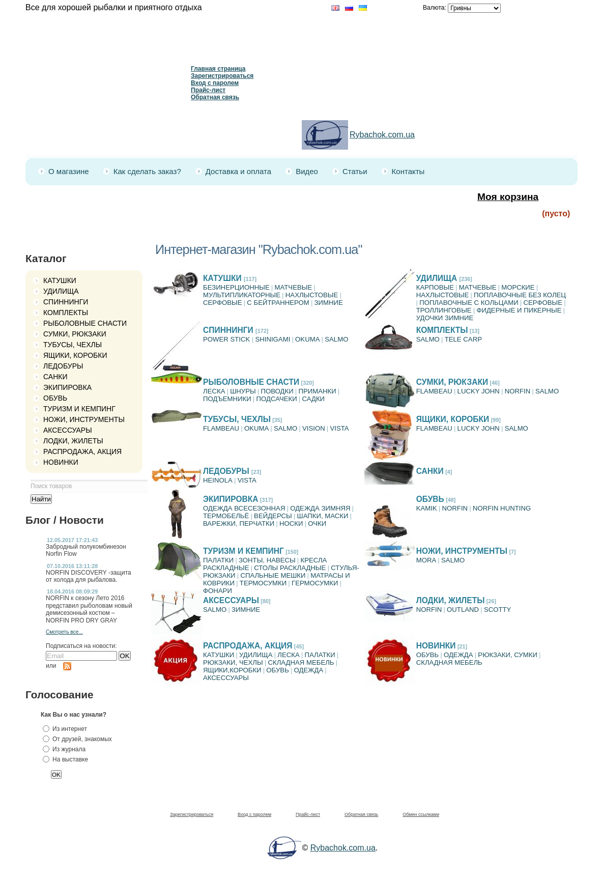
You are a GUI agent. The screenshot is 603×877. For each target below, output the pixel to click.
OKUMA (307, 339)
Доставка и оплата (238, 171)
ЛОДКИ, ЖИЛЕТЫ (73, 441)
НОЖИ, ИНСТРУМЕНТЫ (84, 419)
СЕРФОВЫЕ (222, 302)
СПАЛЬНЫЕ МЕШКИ (272, 575)
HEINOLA (218, 480)
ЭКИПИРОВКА (67, 387)
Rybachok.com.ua (382, 134)
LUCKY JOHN (478, 391)
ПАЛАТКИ (218, 560)
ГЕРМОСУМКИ (315, 583)
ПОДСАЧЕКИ (276, 399)
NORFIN (518, 391)
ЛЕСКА (214, 391)
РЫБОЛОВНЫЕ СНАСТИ (85, 323)
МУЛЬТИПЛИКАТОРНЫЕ (241, 295)
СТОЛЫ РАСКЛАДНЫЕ (290, 568)
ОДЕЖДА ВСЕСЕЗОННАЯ (244, 508)
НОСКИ (291, 523)
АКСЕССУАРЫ (67, 430)
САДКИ (313, 399)
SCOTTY (497, 609)
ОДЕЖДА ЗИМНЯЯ (320, 508)
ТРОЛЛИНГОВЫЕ (444, 310)
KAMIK (426, 508)
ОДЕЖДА (309, 670)
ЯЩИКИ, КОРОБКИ (75, 355)
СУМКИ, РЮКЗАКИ (74, 334)
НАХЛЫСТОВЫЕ (311, 295)
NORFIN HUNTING (502, 508)
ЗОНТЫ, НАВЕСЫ (267, 560)
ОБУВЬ (55, 398)
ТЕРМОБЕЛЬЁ (226, 516)
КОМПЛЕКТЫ (65, 312)
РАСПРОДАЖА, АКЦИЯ (82, 451)
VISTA (339, 428)
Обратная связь (215, 97)
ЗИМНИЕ (328, 302)
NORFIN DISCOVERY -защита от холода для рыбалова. (88, 576)
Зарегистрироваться (222, 75)
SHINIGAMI (272, 339)
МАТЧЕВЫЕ (293, 287)
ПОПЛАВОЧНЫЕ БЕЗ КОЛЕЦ (520, 295)
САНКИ (55, 377)
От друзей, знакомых (82, 739)
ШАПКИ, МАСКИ (323, 516)
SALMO (336, 339)
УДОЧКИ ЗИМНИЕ (445, 318)
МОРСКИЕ (517, 287)
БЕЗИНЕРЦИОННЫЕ (236, 287)
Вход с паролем (215, 83)
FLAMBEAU (434, 391)
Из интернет (69, 728)
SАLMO (428, 339)
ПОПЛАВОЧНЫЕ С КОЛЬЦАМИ (469, 302)
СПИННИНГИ (65, 302)
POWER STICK (227, 339)
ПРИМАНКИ (317, 391)
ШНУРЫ (242, 391)
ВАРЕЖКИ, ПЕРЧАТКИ (238, 523)
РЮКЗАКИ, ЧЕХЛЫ (233, 662)
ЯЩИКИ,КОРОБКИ (232, 670)
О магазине (68, 171)
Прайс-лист (208, 90)
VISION (313, 428)
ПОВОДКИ (277, 391)
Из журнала (68, 749)
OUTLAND (463, 609)
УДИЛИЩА (61, 291)
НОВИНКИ (60, 462)
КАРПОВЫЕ (435, 287)
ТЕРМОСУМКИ (263, 583)
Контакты (408, 171)
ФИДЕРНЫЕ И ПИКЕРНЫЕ (518, 310)
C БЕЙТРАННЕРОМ (278, 302)
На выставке (70, 759)
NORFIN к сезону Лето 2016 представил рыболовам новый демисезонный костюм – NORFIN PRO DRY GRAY (89, 609)
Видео (307, 171)
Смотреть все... (64, 632)
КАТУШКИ (59, 280)
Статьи (354, 171)
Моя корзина (507, 196)
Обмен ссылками (421, 814)
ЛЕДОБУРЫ (63, 366)
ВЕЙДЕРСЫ (273, 516)
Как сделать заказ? (147, 171)
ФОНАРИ (217, 591)
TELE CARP (463, 339)
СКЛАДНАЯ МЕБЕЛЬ (301, 662)
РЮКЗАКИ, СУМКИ (507, 655)
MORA (426, 560)
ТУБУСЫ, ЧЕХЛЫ (72, 345)
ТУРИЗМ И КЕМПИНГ (79, 409)
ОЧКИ (317, 523)
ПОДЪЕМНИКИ (227, 399)
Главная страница (218, 68)
